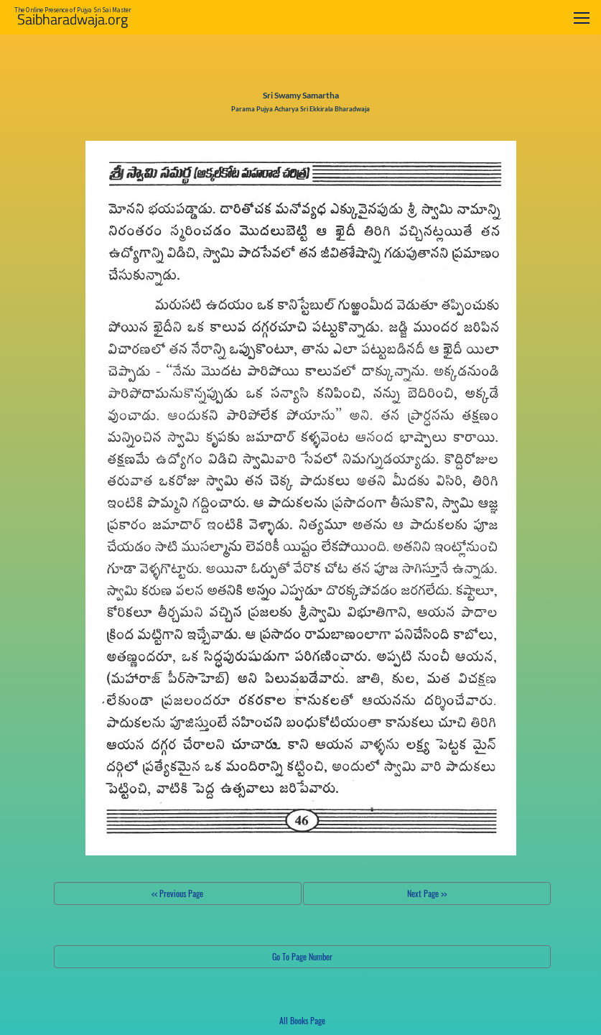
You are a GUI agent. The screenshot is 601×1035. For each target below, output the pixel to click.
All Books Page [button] (302, 1020)
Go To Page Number (302, 956)
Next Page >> (427, 893)
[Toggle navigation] (581, 17)
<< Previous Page (177, 893)
